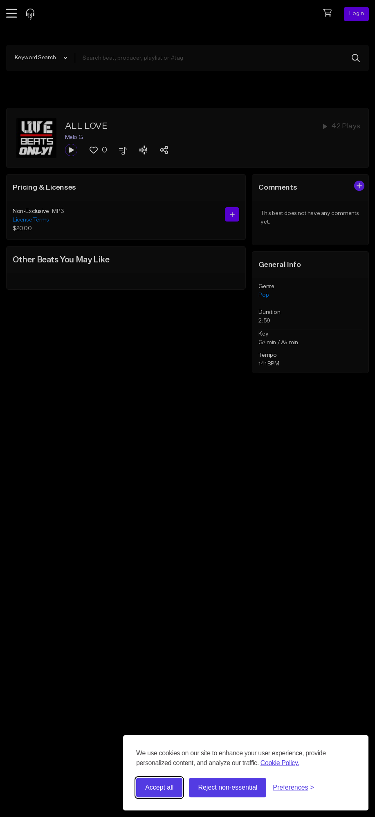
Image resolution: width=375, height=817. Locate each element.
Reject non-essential (227, 787)
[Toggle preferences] (293, 787)
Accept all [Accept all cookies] (159, 787)
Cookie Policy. (279, 762)
